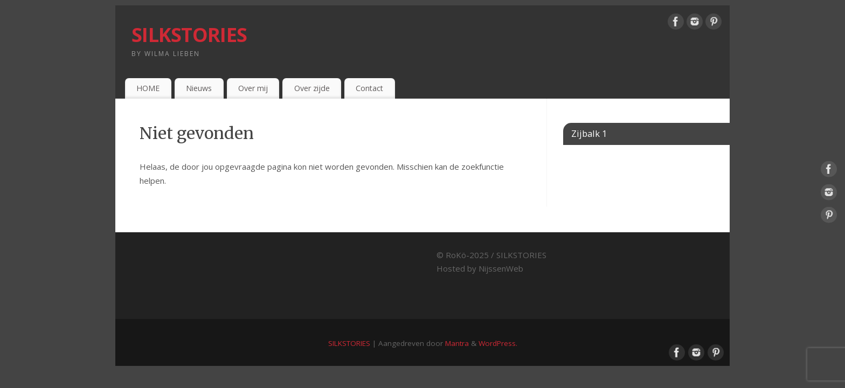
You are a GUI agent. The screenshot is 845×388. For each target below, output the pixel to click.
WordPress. (498, 343)
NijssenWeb (501, 268)
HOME (148, 88)
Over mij (253, 88)
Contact (369, 88)
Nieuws (199, 88)
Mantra (457, 343)
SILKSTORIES (189, 35)
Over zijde (312, 88)
